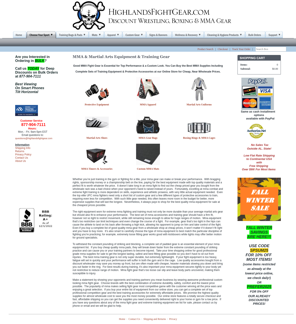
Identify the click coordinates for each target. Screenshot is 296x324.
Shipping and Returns (154, 319)
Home (122, 319)
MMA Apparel (148, 104)
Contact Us (21, 157)
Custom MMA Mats (148, 168)
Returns (19, 151)
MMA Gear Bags (147, 137)
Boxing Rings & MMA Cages (199, 137)
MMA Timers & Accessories (96, 168)
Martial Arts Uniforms (199, 104)
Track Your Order (241, 49)
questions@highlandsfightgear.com (33, 138)
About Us (20, 161)
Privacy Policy (23, 154)
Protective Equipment (97, 104)
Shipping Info (22, 148)
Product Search (205, 49)
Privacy (173, 319)
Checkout (223, 49)
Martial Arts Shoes (96, 137)
